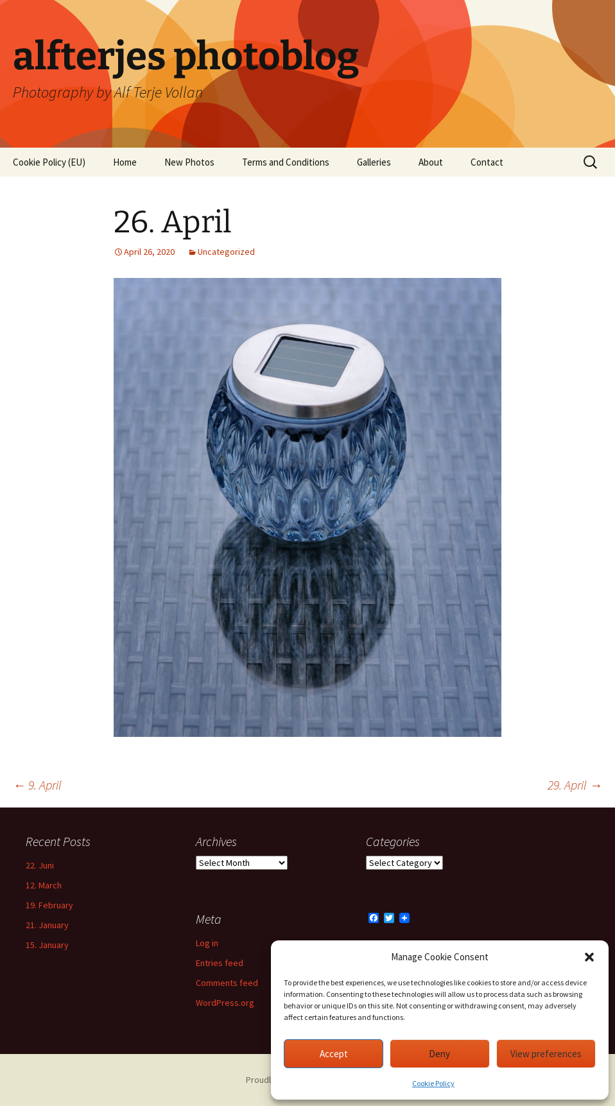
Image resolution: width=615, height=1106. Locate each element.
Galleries (374, 162)
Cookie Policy (433, 1083)
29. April (575, 785)
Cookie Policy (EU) (49, 162)
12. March (44, 885)
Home (125, 162)
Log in (207, 943)
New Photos (189, 162)
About (431, 162)
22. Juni (40, 865)
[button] (589, 957)
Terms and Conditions (285, 162)
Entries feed (219, 963)
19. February (49, 905)
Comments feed (227, 983)
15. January (47, 945)
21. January (47, 925)
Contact (487, 162)
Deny (439, 1054)
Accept (334, 1054)
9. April (37, 785)
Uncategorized (226, 251)
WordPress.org (225, 1002)
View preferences (546, 1054)
